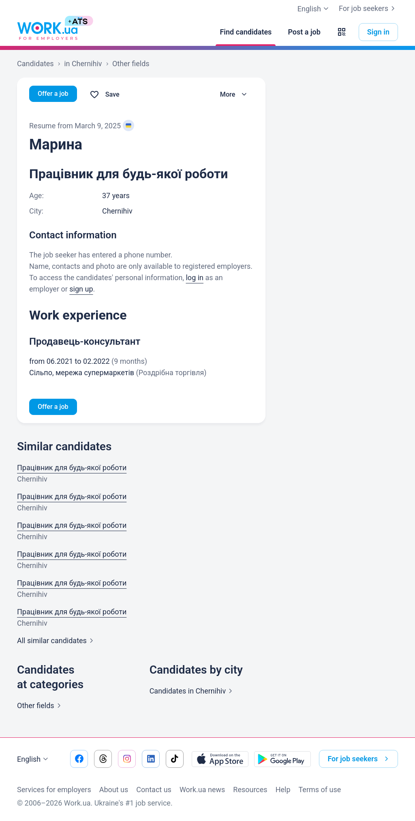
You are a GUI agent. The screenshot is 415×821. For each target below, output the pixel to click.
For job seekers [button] (359, 759)
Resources (250, 789)
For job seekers (368, 8)
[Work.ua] (47, 32)
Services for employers (54, 789)
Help (283, 789)
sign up (81, 289)
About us (113, 789)
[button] (342, 32)
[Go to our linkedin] (151, 759)
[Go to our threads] (103, 759)
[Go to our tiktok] (175, 759)
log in (194, 277)
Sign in (378, 32)
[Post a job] (304, 32)
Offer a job (55, 94)
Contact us (153, 789)
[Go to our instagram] (127, 759)
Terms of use (320, 789)
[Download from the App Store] (220, 759)
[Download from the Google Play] (282, 759)
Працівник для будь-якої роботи (71, 469)
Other (40, 707)
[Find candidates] (246, 32)
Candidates (193, 692)
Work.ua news (202, 789)
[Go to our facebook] (79, 759)
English (33, 759)
